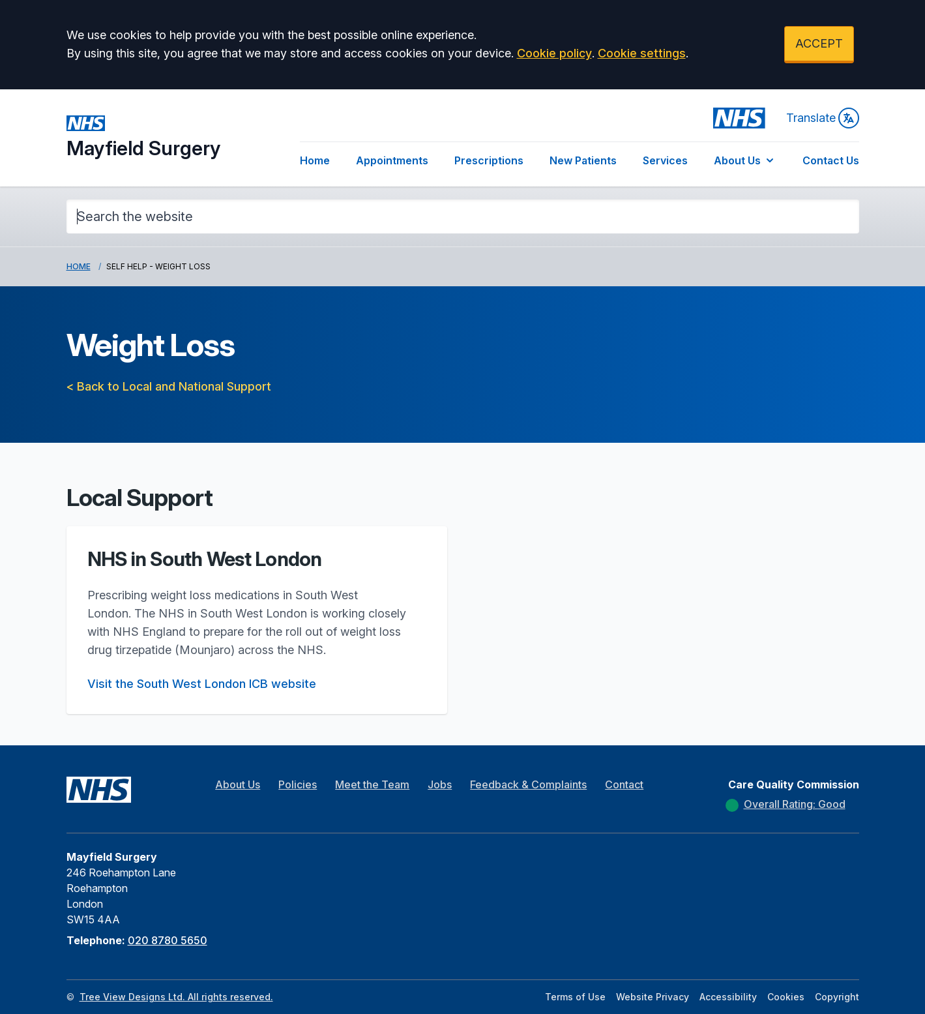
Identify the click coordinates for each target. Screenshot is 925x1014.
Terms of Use (575, 996)
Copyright (837, 996)
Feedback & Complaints (528, 784)
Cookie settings (642, 53)
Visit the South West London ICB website (201, 684)
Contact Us (830, 160)
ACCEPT (819, 43)
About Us (745, 160)
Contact (624, 784)
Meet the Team (372, 784)
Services (665, 160)
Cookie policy (554, 53)
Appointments (392, 160)
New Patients (583, 160)
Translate (822, 118)
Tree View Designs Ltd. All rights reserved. (176, 996)
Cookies (785, 996)
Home (315, 160)
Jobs (440, 784)
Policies (297, 784)
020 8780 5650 (167, 940)
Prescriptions (488, 160)
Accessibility (728, 996)
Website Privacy (652, 996)
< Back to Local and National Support (168, 386)
